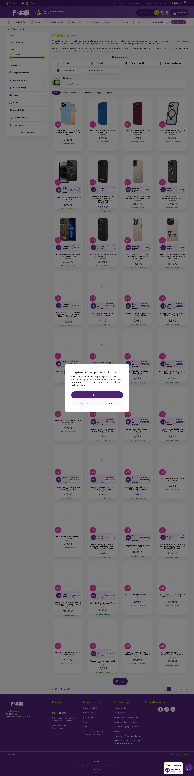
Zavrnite (84, 403)
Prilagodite (110, 403)
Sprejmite (97, 395)
